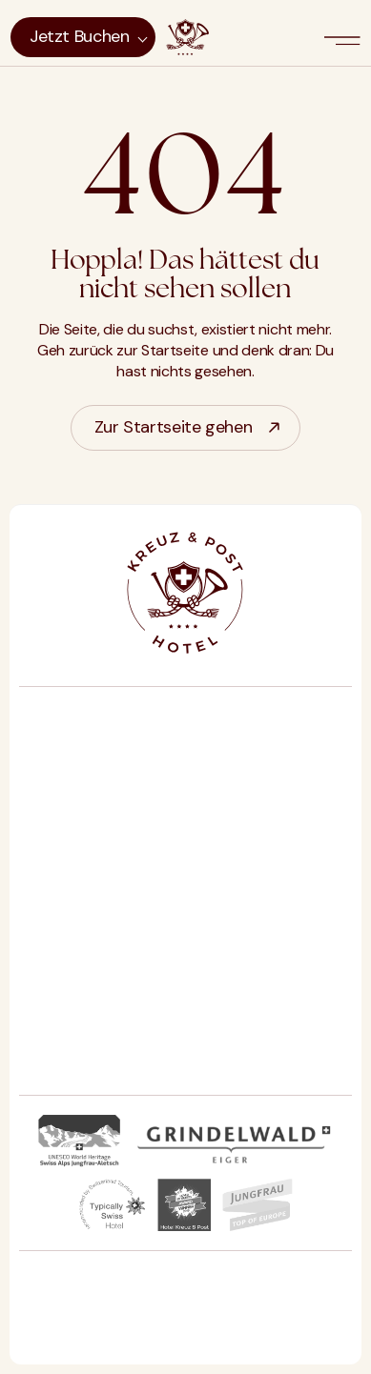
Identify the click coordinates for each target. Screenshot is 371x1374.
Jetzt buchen (80, 36)
